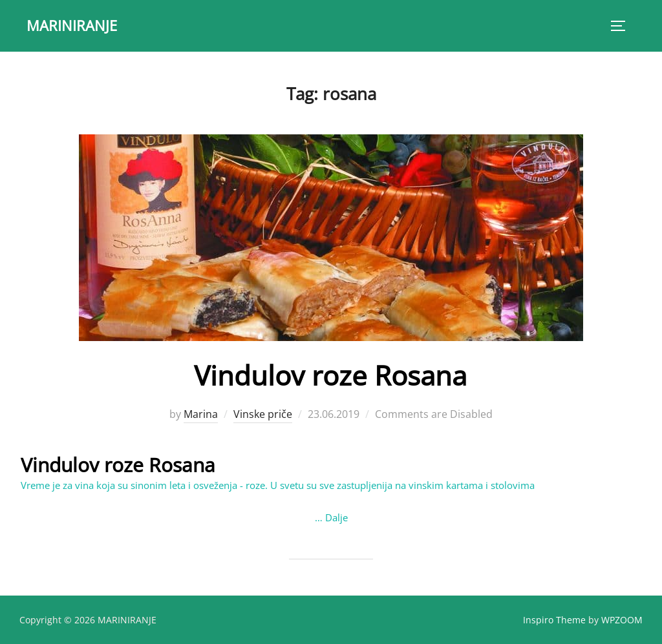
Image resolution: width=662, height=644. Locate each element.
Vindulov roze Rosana (330, 375)
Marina (201, 414)
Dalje (336, 517)
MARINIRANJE (72, 25)
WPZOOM (622, 619)
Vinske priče (262, 414)
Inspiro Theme (554, 619)
